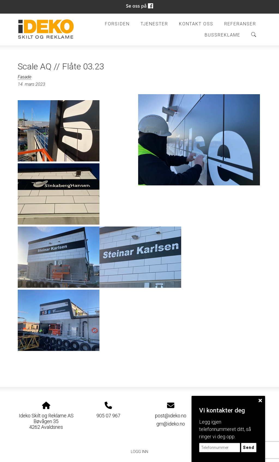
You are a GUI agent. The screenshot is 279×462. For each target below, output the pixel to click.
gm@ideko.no (170, 424)
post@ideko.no (170, 415)
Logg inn (139, 451)
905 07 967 (108, 415)
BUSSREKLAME (222, 35)
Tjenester (154, 23)
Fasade (24, 76)
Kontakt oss (196, 23)
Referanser (240, 23)
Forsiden (117, 23)
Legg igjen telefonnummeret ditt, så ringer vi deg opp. (225, 429)
